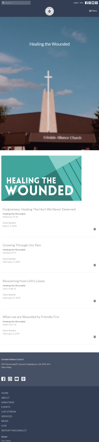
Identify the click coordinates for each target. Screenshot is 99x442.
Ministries (7, 402)
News (4, 421)
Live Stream (8, 411)
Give (4, 425)
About (5, 398)
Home (4, 393)
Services (6, 416)
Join (81, 3)
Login (76, 3)
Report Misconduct (14, 430)
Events (5, 407)
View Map (6, 367)
